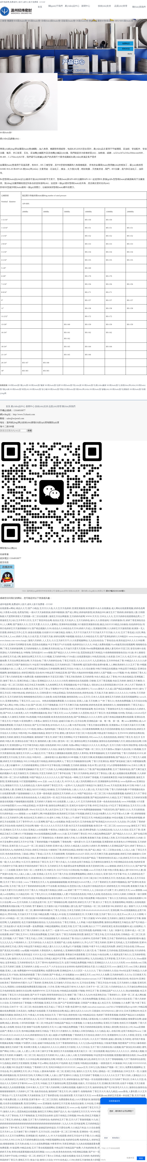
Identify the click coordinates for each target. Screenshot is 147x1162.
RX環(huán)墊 (20, 21)
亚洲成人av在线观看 (38, 830)
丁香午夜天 (14, 1128)
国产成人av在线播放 (55, 822)
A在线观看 (14, 930)
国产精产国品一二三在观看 (34, 1039)
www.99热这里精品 (26, 805)
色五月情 (33, 689)
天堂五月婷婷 (45, 773)
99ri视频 (84, 870)
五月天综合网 (122, 838)
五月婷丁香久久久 (107, 914)
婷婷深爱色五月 (22, 878)
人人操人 (53, 1075)
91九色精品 (5, 1063)
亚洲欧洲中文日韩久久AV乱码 (74, 1039)
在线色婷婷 (50, 745)
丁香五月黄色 (68, 922)
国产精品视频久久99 (41, 628)
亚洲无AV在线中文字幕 (80, 805)
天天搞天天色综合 (22, 725)
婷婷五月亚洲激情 (20, 1063)
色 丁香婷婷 (100, 950)
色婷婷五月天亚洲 (61, 1103)
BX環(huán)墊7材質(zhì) (19, 389)
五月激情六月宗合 (62, 983)
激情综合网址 (82, 958)
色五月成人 (49, 1007)
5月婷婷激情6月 (117, 620)
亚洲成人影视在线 (89, 1019)
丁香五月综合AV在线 (106, 983)
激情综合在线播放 (32, 1107)
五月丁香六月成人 (58, 862)
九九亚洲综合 (99, 661)
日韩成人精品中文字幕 (55, 958)
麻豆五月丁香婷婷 (114, 612)
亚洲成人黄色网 (110, 1027)
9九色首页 (45, 1079)
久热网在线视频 (67, 1087)
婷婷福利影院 (85, 612)
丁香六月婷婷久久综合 (107, 971)
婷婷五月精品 (41, 1031)
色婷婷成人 (59, 950)
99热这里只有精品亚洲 (56, 673)
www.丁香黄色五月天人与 (36, 882)
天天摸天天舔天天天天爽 (133, 725)
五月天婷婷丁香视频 (89, 777)
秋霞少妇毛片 (72, 822)
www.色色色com (133, 962)
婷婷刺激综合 (73, 1079)
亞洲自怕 (34, 773)
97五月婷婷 (25, 906)
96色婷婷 (34, 950)
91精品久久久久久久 (90, 745)
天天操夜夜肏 (33, 1095)
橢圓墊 (10, 21)
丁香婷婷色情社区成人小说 (109, 858)
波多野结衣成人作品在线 (12, 709)
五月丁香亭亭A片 (24, 822)
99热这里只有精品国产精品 (57, 1023)
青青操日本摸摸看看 (75, 954)
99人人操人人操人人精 (25, 874)
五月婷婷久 (112, 918)
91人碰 (58, 1027)
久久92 (116, 632)
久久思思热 (83, 713)
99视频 (17, 1043)
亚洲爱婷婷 (107, 842)
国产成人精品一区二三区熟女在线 (104, 850)
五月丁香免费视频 (29, 1128)
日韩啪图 (65, 765)
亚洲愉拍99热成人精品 (69, 979)
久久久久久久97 (84, 661)
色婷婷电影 (49, 729)
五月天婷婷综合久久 (13, 1107)
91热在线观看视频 (115, 793)
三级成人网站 (28, 854)
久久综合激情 (88, 669)
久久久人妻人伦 (86, 789)
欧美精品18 (63, 886)
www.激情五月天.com (122, 966)
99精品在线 (25, 1148)
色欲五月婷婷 (119, 681)
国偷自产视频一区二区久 (88, 749)
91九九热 (73, 930)
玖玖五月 (40, 809)
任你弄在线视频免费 (13, 1103)
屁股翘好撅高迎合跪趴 (125, 1055)
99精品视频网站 (52, 926)
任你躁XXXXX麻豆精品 (53, 632)
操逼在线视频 (34, 632)
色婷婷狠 (83, 705)
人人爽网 (7, 624)
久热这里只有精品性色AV (93, 886)
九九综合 (121, 822)
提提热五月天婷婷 (61, 793)
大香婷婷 (58, 838)
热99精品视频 (28, 1031)
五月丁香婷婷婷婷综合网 (33, 886)
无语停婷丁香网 (98, 938)
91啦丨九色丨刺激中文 (113, 930)
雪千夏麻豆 (37, 906)
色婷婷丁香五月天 (89, 1107)
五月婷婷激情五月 (75, 914)
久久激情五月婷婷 (16, 717)
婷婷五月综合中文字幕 (78, 1136)
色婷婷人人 (44, 1136)
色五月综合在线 (63, 797)
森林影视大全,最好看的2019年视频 (61, 757)
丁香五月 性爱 (62, 1007)
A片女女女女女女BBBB (63, 966)
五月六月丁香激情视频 (80, 1119)
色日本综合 (99, 709)
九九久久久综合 (120, 830)
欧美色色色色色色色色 (62, 717)
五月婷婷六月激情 (43, 801)
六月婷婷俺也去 (15, 652)
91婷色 (132, 693)
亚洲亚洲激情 (78, 608)
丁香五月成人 (137, 705)
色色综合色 (122, 979)
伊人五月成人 (74, 729)
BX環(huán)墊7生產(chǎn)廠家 (94, 385)
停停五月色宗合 (100, 805)
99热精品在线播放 (102, 818)
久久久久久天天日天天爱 (56, 826)
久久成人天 (58, 781)
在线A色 (142, 745)
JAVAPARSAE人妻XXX (112, 1011)
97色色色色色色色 (77, 894)
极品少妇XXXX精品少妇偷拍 (114, 624)
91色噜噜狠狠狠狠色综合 (115, 652)
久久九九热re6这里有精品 (91, 1043)
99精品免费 (43, 914)
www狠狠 (48, 652)
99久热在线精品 (125, 677)
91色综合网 (90, 733)
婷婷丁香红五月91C (19, 934)
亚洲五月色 (70, 1071)
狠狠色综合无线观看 (78, 681)
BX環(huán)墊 (34, 21)
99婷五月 (51, 870)
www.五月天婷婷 (20, 902)
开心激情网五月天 (18, 1071)
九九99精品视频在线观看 (65, 769)
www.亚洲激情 (44, 1103)
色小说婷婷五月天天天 (78, 1111)
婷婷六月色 (21, 636)
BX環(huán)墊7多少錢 (39, 389)
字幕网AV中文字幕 (59, 689)
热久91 (75, 983)
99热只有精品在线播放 (106, 669)
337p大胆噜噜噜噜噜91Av (118, 765)
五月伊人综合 (24, 757)
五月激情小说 (50, 906)
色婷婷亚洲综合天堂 (85, 966)
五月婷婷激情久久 (51, 878)
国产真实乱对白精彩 (9, 950)
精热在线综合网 (133, 741)
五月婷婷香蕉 (138, 954)
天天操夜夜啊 (58, 854)
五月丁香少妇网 (80, 926)
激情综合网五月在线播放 (86, 741)
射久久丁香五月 (103, 902)
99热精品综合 (88, 1015)
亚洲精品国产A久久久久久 (112, 991)
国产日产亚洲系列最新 (69, 1003)
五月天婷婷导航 (113, 753)
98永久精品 (99, 677)
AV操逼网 (14, 1148)
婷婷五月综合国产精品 (84, 858)
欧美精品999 (99, 612)
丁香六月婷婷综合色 (51, 661)
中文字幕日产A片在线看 (59, 644)
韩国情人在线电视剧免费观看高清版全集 (27, 987)
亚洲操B (7, 830)
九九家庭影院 (13, 922)
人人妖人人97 (73, 801)
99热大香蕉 (113, 870)
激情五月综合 (66, 669)
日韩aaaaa (139, 946)
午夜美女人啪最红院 (58, 830)
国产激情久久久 (20, 624)
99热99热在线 (18, 693)
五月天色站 (91, 954)
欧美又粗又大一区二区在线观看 (89, 1051)
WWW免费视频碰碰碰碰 (89, 809)
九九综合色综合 (96, 640)
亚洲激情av (114, 725)
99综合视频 (117, 818)
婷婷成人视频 (137, 1051)
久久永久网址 (13, 862)
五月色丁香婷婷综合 (117, 938)
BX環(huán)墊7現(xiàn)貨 (71, 385)
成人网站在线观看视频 (122, 608)
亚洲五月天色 (50, 1003)
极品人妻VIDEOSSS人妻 (131, 870)
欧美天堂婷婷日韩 (95, 866)
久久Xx (128, 975)
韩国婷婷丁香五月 (8, 1160)
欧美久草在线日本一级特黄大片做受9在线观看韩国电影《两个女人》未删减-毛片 (42, 999)
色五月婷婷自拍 (128, 729)
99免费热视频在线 (38, 713)
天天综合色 (35, 661)
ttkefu (130, 54)
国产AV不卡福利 (38, 995)
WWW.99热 (95, 1111)
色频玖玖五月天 (84, 1087)
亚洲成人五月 (104, 999)
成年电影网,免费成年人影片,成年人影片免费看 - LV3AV (22, 2)
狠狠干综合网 (33, 1027)
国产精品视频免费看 (102, 769)
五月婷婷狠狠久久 (32, 648)
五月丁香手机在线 (61, 773)
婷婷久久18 (43, 818)
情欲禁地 (133, 745)
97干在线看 (51, 886)
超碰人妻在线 (114, 1039)
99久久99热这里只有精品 (36, 761)
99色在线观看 (43, 717)
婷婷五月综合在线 (125, 946)
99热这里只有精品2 (127, 669)
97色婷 (15, 721)
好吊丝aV (55, 725)
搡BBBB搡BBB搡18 (42, 910)
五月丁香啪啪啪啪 (114, 1059)
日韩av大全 (24, 705)
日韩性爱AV (45, 693)
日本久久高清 (97, 697)
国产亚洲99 (133, 882)
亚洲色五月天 (108, 878)
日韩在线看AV (31, 918)
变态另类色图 (85, 930)
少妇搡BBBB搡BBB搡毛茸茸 (14, 749)
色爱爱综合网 (52, 971)
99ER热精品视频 (47, 918)
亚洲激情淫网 (99, 628)
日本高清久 (21, 1011)
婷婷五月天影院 (67, 1047)
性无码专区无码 (24, 1075)
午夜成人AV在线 (58, 914)
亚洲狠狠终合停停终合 (109, 781)
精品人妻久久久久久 (53, 946)
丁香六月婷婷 (41, 975)
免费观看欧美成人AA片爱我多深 (74, 1099)
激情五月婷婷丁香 (14, 1047)
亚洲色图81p (16, 745)
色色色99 (53, 1063)
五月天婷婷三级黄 (11, 966)
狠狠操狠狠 (8, 1144)
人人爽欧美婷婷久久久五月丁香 (124, 665)
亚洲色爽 (114, 910)
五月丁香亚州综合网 (42, 620)
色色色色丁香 (67, 938)
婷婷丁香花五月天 (84, 818)
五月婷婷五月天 (55, 866)
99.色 (127, 673)
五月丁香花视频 (104, 681)
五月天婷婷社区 (62, 665)
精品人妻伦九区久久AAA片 (78, 1011)
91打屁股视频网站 (28, 781)
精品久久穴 (21, 608)
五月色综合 (37, 958)
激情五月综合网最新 (59, 616)
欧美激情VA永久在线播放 (98, 608)
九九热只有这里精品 (19, 858)
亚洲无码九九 (6, 850)
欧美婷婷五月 (11, 1079)
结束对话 (130, 1158)
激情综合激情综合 (138, 1087)
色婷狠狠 (97, 930)
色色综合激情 (77, 1103)
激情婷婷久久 (109, 705)
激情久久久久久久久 (118, 693)
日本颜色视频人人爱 (58, 894)
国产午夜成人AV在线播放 (61, 975)
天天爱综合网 (63, 1128)
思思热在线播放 (39, 644)
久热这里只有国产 (11, 898)
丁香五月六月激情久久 (60, 1031)
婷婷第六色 (81, 850)
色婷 (84, 1007)
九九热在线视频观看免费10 (89, 1144)
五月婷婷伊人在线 (30, 966)
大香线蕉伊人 (45, 950)
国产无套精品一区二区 (89, 906)
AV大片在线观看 (58, 1136)
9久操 (130, 652)
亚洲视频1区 (32, 1136)
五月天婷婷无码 (15, 697)
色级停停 (72, 902)
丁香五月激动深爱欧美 (97, 725)
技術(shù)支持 (104, 6)
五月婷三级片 (54, 934)
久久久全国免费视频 (39, 1144)
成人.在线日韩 (113, 1031)
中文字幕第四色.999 (82, 737)
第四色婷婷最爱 (27, 975)
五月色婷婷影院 (7, 991)
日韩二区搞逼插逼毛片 (49, 938)
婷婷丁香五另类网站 (62, 737)
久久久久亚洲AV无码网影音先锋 (15, 644)
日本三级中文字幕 (44, 1051)
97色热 (15, 975)
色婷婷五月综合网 (24, 826)
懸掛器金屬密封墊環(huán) (101, 21)
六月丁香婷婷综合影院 (134, 1059)
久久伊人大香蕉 (126, 1035)
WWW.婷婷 (100, 918)
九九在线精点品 (27, 785)
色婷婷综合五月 (55, 962)
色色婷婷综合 (135, 624)
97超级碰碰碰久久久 (26, 793)
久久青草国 (22, 1099)
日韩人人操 (15, 1051)
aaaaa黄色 (123, 1091)
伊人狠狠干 (74, 1091)
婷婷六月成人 (85, 628)
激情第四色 (72, 697)
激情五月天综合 (50, 721)
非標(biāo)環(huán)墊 (51, 21)
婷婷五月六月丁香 (86, 902)
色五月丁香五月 (97, 713)
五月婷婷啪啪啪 (85, 1055)
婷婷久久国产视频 (102, 673)
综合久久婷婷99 (82, 938)
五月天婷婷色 (82, 620)
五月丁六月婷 (46, 769)
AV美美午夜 (42, 805)
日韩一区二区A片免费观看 (15, 777)
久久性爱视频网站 (78, 640)
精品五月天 (39, 753)
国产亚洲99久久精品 (69, 1075)
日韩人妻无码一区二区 (62, 741)
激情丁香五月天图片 (15, 1059)
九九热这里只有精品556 (84, 785)
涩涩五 (138, 1035)
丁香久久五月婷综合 (117, 898)
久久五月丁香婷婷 (99, 1039)
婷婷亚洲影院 (28, 673)
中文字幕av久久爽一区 (123, 814)
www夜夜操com (99, 1095)
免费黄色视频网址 (134, 1067)
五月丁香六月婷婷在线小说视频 (105, 1047)
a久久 (73, 793)
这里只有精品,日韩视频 (65, 1115)
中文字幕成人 (84, 685)
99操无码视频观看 (126, 777)
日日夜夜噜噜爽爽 (90, 729)
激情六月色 (69, 838)
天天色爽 (93, 701)
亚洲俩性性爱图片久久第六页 (79, 950)
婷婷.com (62, 890)
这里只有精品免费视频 (75, 962)
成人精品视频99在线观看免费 (14, 809)
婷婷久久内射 (136, 838)
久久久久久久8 (107, 1075)
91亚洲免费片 (25, 721)
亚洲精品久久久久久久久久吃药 (52, 681)
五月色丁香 (14, 886)
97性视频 (80, 814)
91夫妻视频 (76, 1023)
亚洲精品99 (65, 971)
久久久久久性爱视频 (73, 1059)
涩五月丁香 (134, 830)
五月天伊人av (6, 1132)
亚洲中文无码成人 (115, 942)
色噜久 (69, 632)
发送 (141, 1158)
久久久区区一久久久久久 (83, 971)
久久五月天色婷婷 (62, 608)
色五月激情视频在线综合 (33, 922)
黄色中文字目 (52, 733)
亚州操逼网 (79, 1124)
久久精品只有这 (78, 1128)
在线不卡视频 (126, 1083)
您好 (106, 1138)
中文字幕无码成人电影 (33, 745)
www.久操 (62, 834)
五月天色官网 (19, 1095)
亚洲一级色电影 (44, 793)
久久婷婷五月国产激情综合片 (17, 665)
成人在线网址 (136, 926)
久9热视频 (136, 749)
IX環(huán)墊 (82, 21)
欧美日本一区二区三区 (104, 826)
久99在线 (89, 1103)
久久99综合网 (32, 1059)
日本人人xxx (9, 636)
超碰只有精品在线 (46, 1043)
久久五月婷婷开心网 (13, 818)
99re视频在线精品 (36, 733)
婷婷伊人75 (86, 689)
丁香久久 (110, 701)
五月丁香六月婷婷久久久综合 (43, 749)
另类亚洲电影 (68, 1144)
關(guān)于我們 (55, 6)
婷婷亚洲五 (107, 926)
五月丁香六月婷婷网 (49, 1087)
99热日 (90, 962)
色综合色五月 (30, 818)
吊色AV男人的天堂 (96, 765)
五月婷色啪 (85, 822)
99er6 (32, 809)
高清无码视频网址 (129, 697)
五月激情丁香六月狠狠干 (26, 1132)
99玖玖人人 (88, 890)
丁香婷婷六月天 (40, 1067)
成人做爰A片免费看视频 (60, 1035)
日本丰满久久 (32, 1087)
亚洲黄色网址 (11, 701)
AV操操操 (117, 1063)
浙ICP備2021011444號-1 (115, 591)
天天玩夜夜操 (137, 809)
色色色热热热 (110, 737)
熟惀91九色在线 (122, 749)
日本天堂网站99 (131, 1011)
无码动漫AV (37, 652)
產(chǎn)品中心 (72, 6)
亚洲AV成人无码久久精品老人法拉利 (70, 846)
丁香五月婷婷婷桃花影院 (90, 1027)
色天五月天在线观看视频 (81, 826)
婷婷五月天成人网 (11, 656)
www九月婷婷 (70, 713)
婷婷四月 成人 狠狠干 (125, 906)
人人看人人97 (20, 669)
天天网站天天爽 (40, 1075)
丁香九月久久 (40, 894)
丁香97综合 (62, 1015)
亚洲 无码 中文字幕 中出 (115, 874)
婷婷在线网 (59, 636)
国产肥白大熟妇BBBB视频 (80, 673)
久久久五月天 (9, 1019)
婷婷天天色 (5, 1152)
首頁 (40, 7)
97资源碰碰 (27, 834)
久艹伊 (101, 701)
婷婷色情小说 (74, 1015)
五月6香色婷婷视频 (133, 818)
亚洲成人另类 (108, 838)
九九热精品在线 (104, 830)
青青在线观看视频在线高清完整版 (28, 1152)
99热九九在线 (93, 894)
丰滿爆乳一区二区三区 (25, 1055)
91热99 (124, 745)
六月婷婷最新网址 (30, 765)
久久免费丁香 (127, 1003)
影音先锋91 (57, 898)
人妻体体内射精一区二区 (52, 1071)
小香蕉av (37, 721)
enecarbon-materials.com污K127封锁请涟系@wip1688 (112, 1007)
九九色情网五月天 (54, 685)
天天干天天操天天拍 (73, 898)
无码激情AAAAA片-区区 (77, 854)
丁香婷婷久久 (114, 995)
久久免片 (80, 987)
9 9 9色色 (31, 729)
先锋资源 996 (107, 906)
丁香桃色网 (65, 842)
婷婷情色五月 (113, 886)
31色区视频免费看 (94, 922)
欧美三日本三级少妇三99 (89, 878)
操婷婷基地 (98, 1087)
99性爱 (59, 1059)
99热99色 (22, 733)
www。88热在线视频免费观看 (49, 701)
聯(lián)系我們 (139, 7)
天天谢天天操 (46, 636)
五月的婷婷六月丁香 (63, 858)
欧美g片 (104, 745)
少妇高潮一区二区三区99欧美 (64, 1132)
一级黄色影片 (105, 1063)
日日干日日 (62, 870)
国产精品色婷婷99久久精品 (103, 797)
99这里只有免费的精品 (43, 665)
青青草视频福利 (96, 753)
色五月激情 (74, 1063)
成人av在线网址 (7, 894)
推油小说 (34, 1160)
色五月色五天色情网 (34, 685)
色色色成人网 (122, 878)
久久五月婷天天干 (60, 640)
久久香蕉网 (81, 838)
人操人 (75, 789)
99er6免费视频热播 (95, 648)
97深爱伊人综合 (29, 1043)
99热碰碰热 (8, 878)
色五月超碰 (25, 838)
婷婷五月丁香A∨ (45, 1156)
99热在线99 (101, 898)
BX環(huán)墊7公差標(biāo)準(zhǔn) (121, 385)
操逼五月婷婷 (45, 846)
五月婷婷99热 (59, 656)
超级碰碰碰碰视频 (58, 882)
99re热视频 (31, 717)
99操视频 (69, 636)
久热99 (38, 785)
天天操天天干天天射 (27, 914)
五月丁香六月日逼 (68, 809)
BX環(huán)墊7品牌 (53, 385)
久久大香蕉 (61, 918)
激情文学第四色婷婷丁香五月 (32, 866)
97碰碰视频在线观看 (23, 801)
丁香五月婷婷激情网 (13, 648)
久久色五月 (47, 942)
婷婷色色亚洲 (95, 705)
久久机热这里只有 (38, 902)
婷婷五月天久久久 (125, 866)
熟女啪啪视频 (132, 991)
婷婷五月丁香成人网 (29, 1079)
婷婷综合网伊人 (56, 761)
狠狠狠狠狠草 (123, 705)
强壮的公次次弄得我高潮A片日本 (108, 685)
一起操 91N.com (60, 930)
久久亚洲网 (39, 822)
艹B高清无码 (108, 809)
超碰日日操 (64, 721)
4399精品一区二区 (14, 918)
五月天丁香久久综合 (13, 882)
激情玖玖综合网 (23, 991)
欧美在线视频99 (121, 926)
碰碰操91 (136, 854)
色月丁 (48, 930)
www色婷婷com (128, 781)
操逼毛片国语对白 (67, 749)
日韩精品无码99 (68, 878)
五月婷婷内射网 (77, 616)
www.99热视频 (128, 801)
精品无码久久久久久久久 (118, 1051)
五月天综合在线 (139, 701)
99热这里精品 (58, 693)
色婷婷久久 (78, 942)
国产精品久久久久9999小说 (67, 652)
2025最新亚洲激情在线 (88, 624)
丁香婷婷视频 (41, 842)
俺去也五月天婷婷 (45, 1055)
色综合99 (133, 979)
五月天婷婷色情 (88, 801)
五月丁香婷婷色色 (121, 769)
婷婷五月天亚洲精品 (13, 761)
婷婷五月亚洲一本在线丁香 (121, 1095)
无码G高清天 (6, 729)
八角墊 (3, 21)
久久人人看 (66, 725)
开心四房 (131, 822)
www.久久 (98, 737)
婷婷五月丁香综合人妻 (100, 773)
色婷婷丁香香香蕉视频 (107, 1015)
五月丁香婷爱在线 (49, 1095)
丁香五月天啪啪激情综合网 (78, 761)
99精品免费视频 (69, 1027)
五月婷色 (126, 1039)
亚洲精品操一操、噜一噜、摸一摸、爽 (105, 721)
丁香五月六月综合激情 (18, 995)
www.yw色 (75, 1107)
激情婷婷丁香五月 (43, 737)
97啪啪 (81, 991)
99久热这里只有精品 (21, 1067)
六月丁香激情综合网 (107, 979)
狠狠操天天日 (11, 785)
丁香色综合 (110, 640)
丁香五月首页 (68, 661)
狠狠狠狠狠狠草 (7, 1091)
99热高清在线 (98, 656)
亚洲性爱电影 (89, 830)
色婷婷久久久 (19, 729)
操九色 (87, 1059)
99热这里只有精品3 (33, 946)
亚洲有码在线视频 (67, 624)
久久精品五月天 (103, 966)
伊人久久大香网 (135, 914)
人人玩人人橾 (128, 850)
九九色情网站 (48, 1107)
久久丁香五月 (6, 1119)
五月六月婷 (115, 745)
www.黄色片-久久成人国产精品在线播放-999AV (115, 689)
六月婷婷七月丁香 (24, 1091)
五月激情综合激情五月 (102, 862)
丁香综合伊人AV (18, 979)
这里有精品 (10, 962)
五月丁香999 (41, 962)
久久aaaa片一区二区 (28, 846)
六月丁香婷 (17, 938)
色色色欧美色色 (12, 854)
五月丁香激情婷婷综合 (67, 1043)
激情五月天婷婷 (112, 697)
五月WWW (123, 733)
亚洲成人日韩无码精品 (83, 1031)
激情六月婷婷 (34, 640)
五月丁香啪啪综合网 (57, 902)
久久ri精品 (95, 1136)
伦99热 (121, 713)
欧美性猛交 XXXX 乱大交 (34, 954)
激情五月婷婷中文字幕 (130, 918)
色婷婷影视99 (134, 938)
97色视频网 (53, 842)
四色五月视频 (91, 1115)
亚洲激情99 (112, 1035)
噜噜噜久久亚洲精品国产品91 (115, 846)
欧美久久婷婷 (13, 797)
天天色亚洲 (115, 785)
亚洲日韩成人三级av (27, 681)
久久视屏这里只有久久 (120, 954)
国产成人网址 (71, 612)
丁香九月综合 (59, 910)
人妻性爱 (132, 1091)
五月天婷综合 (34, 942)
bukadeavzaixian (89, 979)
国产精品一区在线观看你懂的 (95, 1079)
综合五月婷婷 (82, 1156)
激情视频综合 (13, 673)
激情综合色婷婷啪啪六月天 (112, 741)
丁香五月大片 (99, 1091)
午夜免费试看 (9, 1099)
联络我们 (116, 1138)
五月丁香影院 (123, 797)
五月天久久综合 (19, 830)
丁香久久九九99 (84, 995)
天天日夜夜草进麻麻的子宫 (26, 769)
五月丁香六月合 (60, 874)
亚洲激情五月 (62, 1107)
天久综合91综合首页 (122, 999)
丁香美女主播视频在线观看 (59, 753)
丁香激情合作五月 (114, 709)
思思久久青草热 (80, 753)
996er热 (80, 1115)
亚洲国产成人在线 (63, 942)
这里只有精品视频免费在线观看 (118, 717)
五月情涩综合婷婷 (44, 1115)
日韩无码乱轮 (28, 898)
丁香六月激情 (88, 918)
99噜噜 (27, 652)
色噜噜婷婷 (86, 1091)
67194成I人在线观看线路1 (79, 656)
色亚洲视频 (111, 713)
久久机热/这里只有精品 (79, 862)
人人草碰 (80, 922)
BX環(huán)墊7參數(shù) (100, 389)
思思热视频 (71, 1083)
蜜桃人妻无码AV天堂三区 (117, 648)
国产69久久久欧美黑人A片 (15, 713)
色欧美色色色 (41, 1091)
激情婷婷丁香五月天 (58, 1091)
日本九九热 (94, 1067)
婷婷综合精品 (68, 850)
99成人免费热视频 (101, 644)
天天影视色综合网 (55, 1011)
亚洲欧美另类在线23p (52, 648)
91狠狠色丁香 (54, 850)
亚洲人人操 (82, 701)
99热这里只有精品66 (38, 669)
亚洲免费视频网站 (77, 874)
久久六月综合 (82, 1047)
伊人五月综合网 (78, 721)
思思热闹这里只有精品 (91, 652)
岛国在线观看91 (135, 898)
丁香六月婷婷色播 (118, 789)
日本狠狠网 (53, 669)
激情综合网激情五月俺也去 (117, 922)
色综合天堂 (58, 620)
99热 (16, 705)
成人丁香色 (111, 677)
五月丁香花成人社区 (130, 632)
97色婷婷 (63, 1063)
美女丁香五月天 (55, 713)
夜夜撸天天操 (94, 838)
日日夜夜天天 (139, 975)
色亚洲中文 (75, 1007)
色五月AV (132, 656)
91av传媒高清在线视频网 (123, 644)
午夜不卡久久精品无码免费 (102, 946)
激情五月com (103, 785)
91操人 (77, 669)
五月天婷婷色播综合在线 (32, 1140)
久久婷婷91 (30, 709)
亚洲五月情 (66, 926)
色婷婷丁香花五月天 (52, 785)
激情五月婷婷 (6, 737)
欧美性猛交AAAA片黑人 (80, 882)
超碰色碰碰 (113, 854)
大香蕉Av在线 (9, 612)
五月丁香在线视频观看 (42, 1148)
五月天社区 (44, 1132)
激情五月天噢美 (134, 681)
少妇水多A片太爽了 (104, 890)
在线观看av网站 (7, 608)
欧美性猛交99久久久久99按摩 (130, 640)
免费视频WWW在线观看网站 (31, 971)
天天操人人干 (67, 818)
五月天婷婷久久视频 (126, 983)
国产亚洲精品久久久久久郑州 (88, 717)
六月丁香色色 (11, 1115)
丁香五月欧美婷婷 (73, 677)
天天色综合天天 (93, 1083)
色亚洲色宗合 (99, 995)
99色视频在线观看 (80, 797)
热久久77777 (95, 926)
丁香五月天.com (27, 701)
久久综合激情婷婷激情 (69, 1019)
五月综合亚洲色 (87, 983)
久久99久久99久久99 (9, 1140)
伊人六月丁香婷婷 (133, 685)
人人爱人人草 (28, 1051)
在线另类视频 (59, 697)
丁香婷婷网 (76, 665)
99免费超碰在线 (43, 898)
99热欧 (44, 1083)
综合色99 (39, 673)
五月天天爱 (34, 624)
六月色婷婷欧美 (89, 1148)
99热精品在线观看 (55, 954)
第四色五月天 (20, 1015)
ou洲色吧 (71, 958)
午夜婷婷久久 (21, 942)
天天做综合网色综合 (137, 987)
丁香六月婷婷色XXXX (132, 753)
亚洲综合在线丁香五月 (26, 741)
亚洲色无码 (47, 983)
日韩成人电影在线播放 (64, 1156)
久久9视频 (47, 656)
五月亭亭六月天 (23, 620)
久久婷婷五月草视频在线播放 (113, 1019)
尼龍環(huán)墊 (68, 21)
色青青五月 (40, 870)
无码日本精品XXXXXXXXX (62, 1067)
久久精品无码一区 (46, 797)
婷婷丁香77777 (75, 890)
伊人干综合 (33, 1071)
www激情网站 (131, 721)
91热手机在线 (78, 725)
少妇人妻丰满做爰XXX (41, 858)
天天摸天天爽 (85, 757)
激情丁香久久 (9, 681)
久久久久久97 (73, 918)
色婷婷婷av (96, 1156)
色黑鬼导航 (22, 612)
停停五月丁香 (92, 991)
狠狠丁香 (71, 995)
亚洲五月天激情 (111, 1023)
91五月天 (26, 862)
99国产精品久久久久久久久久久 (45, 777)
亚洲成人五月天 (44, 874)
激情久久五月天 (84, 1071)
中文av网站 (43, 1063)
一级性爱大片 (78, 842)
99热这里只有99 (68, 987)
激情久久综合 (46, 1160)
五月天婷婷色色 (63, 789)
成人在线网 (8, 1027)
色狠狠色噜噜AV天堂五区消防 (49, 677)
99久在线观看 (59, 801)
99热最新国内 (49, 814)
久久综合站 (70, 701)
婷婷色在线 (87, 693)
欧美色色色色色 (29, 797)
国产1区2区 (36, 705)
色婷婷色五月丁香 (59, 1119)
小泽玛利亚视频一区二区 (31, 1023)
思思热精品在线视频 (27, 1111)
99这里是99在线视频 (103, 1055)
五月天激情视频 (93, 842)
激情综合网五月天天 (31, 656)
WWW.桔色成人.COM (64, 1160)
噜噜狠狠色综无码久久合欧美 (38, 697)
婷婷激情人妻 (130, 612)
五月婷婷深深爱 (139, 797)
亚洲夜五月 (20, 789)
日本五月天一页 (131, 1071)
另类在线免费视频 (38, 934)
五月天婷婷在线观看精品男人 (128, 616)
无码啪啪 (116, 1003)
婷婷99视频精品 (119, 882)
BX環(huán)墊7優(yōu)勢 (18, 385)
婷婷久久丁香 (84, 769)
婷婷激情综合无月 (39, 1035)
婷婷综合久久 (32, 693)
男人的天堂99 (51, 809)
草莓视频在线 (70, 685)
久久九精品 (100, 1031)
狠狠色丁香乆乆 (138, 673)
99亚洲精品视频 (79, 1152)
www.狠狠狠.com (139, 890)
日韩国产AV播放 (89, 1003)
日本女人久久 (106, 616)
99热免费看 (89, 898)
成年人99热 (54, 818)
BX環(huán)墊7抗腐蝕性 (119, 389)
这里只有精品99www (131, 1031)
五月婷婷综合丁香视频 (20, 1003)
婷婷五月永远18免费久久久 (98, 814)
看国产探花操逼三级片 (121, 761)
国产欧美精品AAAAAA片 (104, 822)
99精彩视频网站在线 (55, 1140)
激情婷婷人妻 (44, 741)
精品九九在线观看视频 (14, 1087)
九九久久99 (67, 1124)
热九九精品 (111, 1091)
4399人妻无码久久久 (27, 1019)
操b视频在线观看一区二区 (19, 910)
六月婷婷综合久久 (117, 987)
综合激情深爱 (66, 1095)
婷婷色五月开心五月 (17, 632)
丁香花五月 (61, 729)
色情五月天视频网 (128, 1023)
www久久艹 (45, 966)
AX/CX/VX (139, 21)
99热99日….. (38, 757)
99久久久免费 (102, 975)
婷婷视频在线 (9, 1075)
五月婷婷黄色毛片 (26, 962)
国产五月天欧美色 (41, 725)
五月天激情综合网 (56, 1083)
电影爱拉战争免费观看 (74, 866)
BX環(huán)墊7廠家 (36, 385)
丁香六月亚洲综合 (100, 761)
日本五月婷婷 (73, 910)
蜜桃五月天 (23, 1160)
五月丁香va (44, 689)
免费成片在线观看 (36, 1011)
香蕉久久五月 (13, 1031)
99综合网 (125, 886)
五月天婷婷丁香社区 (77, 834)
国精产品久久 (60, 1111)
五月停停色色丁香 (115, 661)
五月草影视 (109, 958)
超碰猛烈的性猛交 (47, 1128)
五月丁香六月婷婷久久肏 (32, 930)
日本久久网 (137, 765)
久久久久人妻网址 (49, 624)
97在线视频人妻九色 (68, 906)
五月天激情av (107, 749)
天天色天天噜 (101, 789)
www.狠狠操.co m (22, 814)
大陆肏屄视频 (110, 1043)
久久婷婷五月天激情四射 (119, 628)
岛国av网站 (74, 745)
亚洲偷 (33, 1063)
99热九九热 (74, 689)
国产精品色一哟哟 (69, 777)
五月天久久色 (46, 608)
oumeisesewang (123, 826)
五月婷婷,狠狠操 (78, 765)
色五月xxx (122, 914)
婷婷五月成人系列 (14, 946)
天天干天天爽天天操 (68, 705)
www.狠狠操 (110, 866)
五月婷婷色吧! (117, 975)
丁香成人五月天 (43, 854)
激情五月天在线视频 (63, 1051)
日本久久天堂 (136, 1079)
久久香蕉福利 (102, 620)
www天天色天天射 (98, 870)
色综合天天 (50, 1015)
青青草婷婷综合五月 (56, 995)
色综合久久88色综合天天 (87, 636)
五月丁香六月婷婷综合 (39, 1119)
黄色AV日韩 (128, 785)
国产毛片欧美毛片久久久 (116, 1087)
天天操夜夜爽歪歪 (108, 777)
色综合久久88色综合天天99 (65, 628)
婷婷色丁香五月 (125, 737)
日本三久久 (121, 656)
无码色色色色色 (73, 693)
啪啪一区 (39, 826)
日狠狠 (92, 681)
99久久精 (127, 1063)
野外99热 (12, 914)
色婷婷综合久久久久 (82, 644)
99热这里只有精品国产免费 (67, 1148)
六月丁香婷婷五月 (101, 882)
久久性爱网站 (43, 709)
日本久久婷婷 (119, 894)
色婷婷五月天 (47, 1027)
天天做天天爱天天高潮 (74, 648)
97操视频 (76, 946)
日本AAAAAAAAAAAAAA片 (95, 910)
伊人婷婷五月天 (122, 890)
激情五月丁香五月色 (94, 934)
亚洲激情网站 (118, 902)
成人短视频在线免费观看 (124, 773)
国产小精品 (33, 608)
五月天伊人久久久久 (126, 958)
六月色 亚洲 (53, 987)
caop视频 (24, 950)
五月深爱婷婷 (131, 942)
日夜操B (96, 1011)
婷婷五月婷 (125, 854)
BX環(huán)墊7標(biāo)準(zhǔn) (76, 389)
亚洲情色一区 (86, 1132)
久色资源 (110, 656)
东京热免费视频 (89, 999)
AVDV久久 (70, 781)
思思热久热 (75, 886)
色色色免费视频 (122, 701)
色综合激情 (37, 1007)
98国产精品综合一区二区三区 (91, 793)
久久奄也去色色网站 (92, 1023)
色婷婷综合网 (72, 1140)
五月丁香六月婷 (122, 1075)
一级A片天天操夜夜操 (39, 612)
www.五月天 (84, 697)
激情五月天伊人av (24, 753)
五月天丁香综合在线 (47, 1019)
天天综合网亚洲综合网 (18, 661)
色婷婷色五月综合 (22, 850)
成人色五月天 (103, 1003)
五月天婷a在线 (22, 1144)
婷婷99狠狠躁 (57, 612)
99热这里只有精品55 (107, 733)
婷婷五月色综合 (40, 850)
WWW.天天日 (92, 616)
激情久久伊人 (9, 1111)
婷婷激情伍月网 (47, 1059)
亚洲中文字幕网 (12, 954)
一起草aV (67, 785)
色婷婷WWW (38, 991)
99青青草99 (55, 1144)
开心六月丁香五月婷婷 (95, 942)
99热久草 (9, 741)
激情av (40, 729)
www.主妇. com (45, 781)
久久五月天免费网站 (15, 1136)
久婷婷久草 (94, 846)
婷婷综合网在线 (136, 733)
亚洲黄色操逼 (11, 781)
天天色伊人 (70, 620)
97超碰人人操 (75, 830)
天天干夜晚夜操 (50, 705)
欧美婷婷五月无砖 (65, 814)
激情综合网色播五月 (58, 805)
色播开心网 (36, 814)
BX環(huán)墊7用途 (56, 389)
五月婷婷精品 (92, 1124)
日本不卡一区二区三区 (97, 987)
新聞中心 (85, 6)
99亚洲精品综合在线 (123, 862)
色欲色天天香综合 (59, 709)
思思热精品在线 (126, 950)
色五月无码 (53, 1039)
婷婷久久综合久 (94, 874)
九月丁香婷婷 (34, 983)
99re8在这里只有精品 (129, 971)
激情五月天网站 (45, 1111)
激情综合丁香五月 (39, 862)
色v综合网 (5, 979)
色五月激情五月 (20, 773)
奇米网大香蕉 (30, 1047)
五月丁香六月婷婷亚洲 (11, 677)
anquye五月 (82, 1067)
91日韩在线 (73, 870)
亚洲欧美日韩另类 (110, 1083)
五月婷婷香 (88, 677)
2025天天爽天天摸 (99, 854)
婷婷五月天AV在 (131, 858)
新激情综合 (36, 878)
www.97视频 (118, 673)
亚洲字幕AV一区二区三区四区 (43, 1099)
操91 (92, 620)
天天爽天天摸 (91, 914)
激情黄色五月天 (58, 1079)
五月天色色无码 (112, 934)
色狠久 (81, 1083)
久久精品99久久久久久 (48, 1047)
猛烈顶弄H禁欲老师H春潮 (95, 665)
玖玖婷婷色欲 (6, 814)
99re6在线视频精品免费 (45, 834)
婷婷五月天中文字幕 (23, 842)
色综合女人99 (125, 1027)
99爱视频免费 (138, 761)
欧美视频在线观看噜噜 (104, 757)
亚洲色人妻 (8, 789)
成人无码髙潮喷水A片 (86, 781)
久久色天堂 (33, 636)
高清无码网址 (30, 1103)
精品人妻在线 (11, 1023)
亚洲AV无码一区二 (25, 870)
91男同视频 (37, 1003)
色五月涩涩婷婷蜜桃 (110, 729)
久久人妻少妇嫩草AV (10, 765)
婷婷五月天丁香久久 (28, 890)
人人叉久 (46, 640)
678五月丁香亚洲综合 (119, 805)
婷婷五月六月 (97, 1059)
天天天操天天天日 (82, 1095)
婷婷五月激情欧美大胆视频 (88, 1160)
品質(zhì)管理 (120, 6)
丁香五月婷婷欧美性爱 (72, 934)
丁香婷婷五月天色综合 (83, 1035)
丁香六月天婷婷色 (80, 773)
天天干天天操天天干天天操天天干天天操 (92, 632)
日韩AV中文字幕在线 (50, 765)
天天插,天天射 (101, 693)
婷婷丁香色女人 (137, 846)
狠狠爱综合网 (134, 1019)
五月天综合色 (52, 991)
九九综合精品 (96, 958)
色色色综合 (106, 894)
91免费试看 (28, 677)
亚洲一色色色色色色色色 (109, 801)
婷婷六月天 (100, 1035)
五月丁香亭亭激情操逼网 (81, 709)
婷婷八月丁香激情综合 (42, 838)
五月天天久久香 (137, 805)
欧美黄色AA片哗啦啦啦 (125, 842)
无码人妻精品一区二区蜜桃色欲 (108, 1071)
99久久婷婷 (62, 745)
